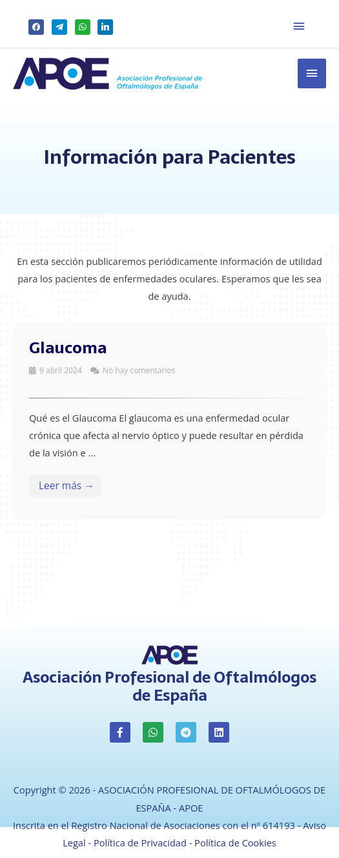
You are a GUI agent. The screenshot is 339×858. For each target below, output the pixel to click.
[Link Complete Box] (169, 420)
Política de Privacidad (140, 842)
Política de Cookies (235, 842)
